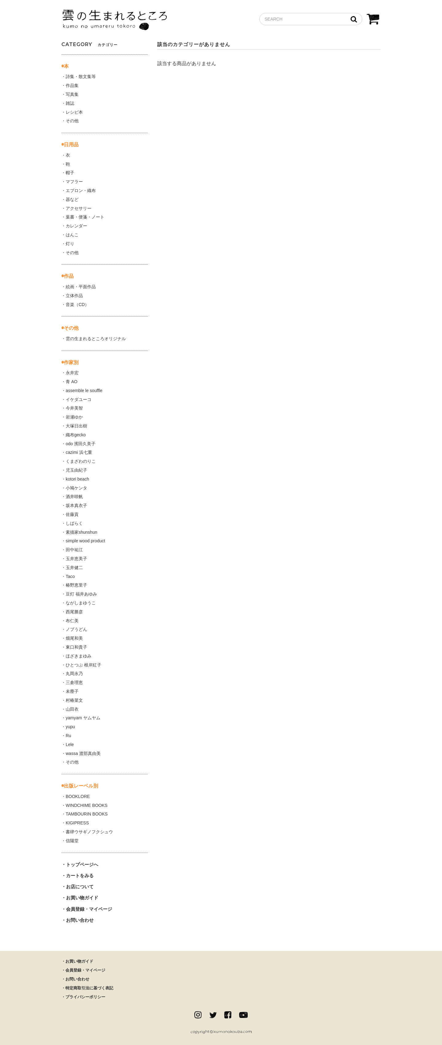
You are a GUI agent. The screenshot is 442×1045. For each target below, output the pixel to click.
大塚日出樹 (76, 425)
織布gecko (76, 434)
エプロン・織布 (81, 190)
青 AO (71, 381)
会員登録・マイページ (89, 909)
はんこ (72, 234)
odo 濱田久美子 (80, 443)
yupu (70, 726)
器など (72, 199)
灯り (70, 243)
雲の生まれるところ (114, 20)
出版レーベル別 (81, 785)
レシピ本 (74, 112)
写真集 (72, 94)
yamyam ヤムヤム (83, 717)
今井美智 (74, 408)
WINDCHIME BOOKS (86, 805)
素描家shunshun (81, 532)
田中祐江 (74, 549)
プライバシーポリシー (85, 997)
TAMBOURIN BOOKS (87, 813)
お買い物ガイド (82, 897)
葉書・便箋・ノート (85, 216)
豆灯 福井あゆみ (81, 593)
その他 (72, 120)
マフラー (74, 181)
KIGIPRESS (77, 822)
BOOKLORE (78, 796)
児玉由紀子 (76, 470)
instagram (198, 1015)
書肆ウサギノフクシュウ (89, 831)
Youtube (243, 1015)
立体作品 (74, 295)
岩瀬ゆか (74, 416)
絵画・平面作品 (81, 286)
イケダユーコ (78, 399)
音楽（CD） (77, 304)
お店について (80, 886)
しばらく (74, 523)
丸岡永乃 (74, 673)
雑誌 (70, 103)
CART (373, 19)
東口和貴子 (76, 647)
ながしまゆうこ (81, 602)
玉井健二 (74, 567)
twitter (213, 1015)
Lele (70, 744)
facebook (227, 1015)
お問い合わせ (80, 920)
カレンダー (76, 225)
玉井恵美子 (76, 558)
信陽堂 (72, 840)
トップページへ (82, 864)
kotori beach (77, 479)
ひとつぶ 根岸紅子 (83, 664)
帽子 (70, 172)
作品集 (72, 85)
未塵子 (72, 691)
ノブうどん (76, 629)
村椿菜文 (74, 700)
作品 (69, 276)
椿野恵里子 (76, 585)
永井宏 (72, 372)
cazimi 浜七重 (79, 452)
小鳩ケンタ (76, 487)
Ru (68, 735)
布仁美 (72, 620)
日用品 (71, 144)
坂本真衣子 (76, 505)
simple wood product (85, 540)
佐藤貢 (72, 514)
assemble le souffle (84, 390)
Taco (70, 576)
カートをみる (80, 875)
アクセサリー (78, 208)
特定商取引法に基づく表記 (89, 988)
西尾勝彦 (74, 611)
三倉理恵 (74, 682)
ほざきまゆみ (78, 656)
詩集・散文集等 (81, 76)
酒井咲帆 (74, 496)
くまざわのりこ (81, 461)
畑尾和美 (74, 638)
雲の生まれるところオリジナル (96, 338)
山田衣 (72, 709)
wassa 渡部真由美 (83, 753)
